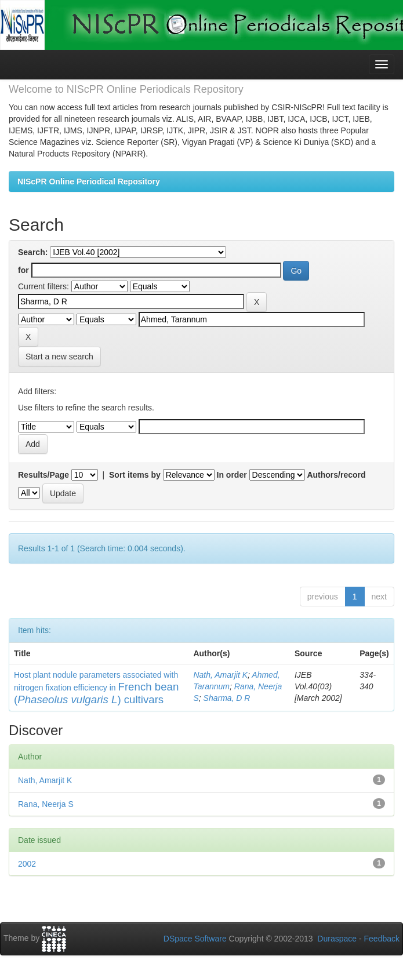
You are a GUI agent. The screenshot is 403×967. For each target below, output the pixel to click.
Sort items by (135, 474)
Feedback (382, 938)
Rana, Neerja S (46, 804)
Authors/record (336, 474)
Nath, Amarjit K (220, 674)
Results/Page (43, 474)
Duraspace (337, 938)
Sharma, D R (227, 698)
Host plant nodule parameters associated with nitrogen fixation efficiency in (96, 687)
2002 (27, 863)
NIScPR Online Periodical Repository (88, 181)
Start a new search (59, 356)
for (23, 270)
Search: (33, 252)
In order (232, 474)
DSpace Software (195, 938)
